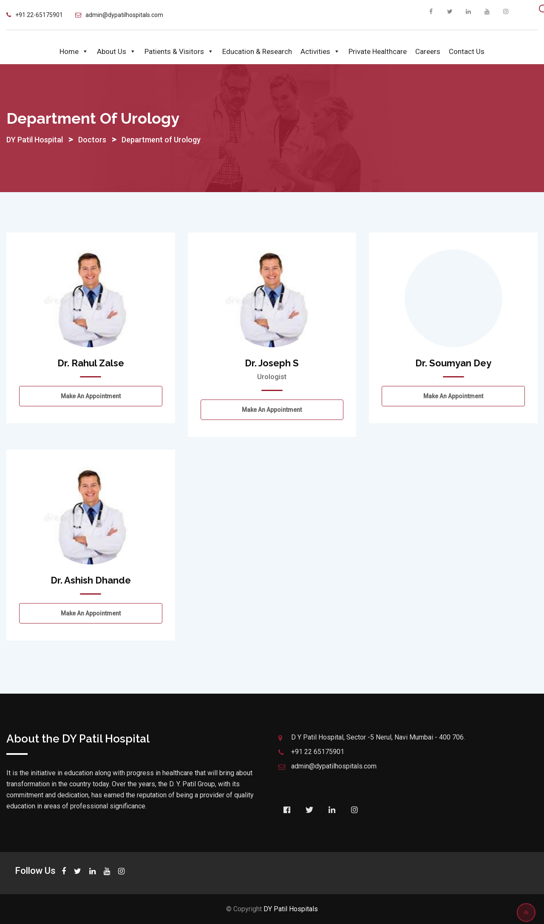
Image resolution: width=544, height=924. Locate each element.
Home (74, 51)
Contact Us (466, 51)
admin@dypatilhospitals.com (124, 14)
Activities (320, 51)
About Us (116, 51)
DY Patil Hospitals (291, 909)
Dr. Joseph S (272, 362)
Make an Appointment (91, 396)
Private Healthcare (377, 51)
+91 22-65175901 (39, 14)
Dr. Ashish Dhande (91, 580)
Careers (427, 51)
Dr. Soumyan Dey (453, 362)
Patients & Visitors (179, 51)
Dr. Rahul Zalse (90, 362)
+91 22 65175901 (317, 752)
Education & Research (257, 51)
